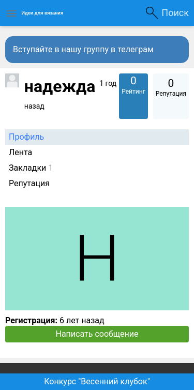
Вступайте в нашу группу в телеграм (83, 49)
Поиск (175, 12)
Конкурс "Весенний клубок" (97, 381)
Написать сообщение (97, 334)
